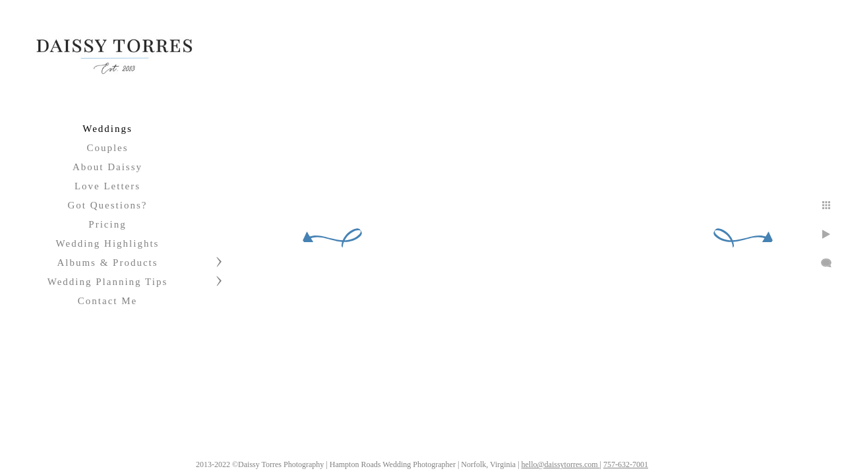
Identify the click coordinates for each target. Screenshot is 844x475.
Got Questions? (108, 205)
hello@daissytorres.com (576, 459)
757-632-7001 (640, 459)
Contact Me (107, 301)
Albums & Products (107, 262)
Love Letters (107, 186)
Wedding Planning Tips (107, 281)
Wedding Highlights (108, 243)
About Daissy (107, 167)
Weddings (107, 128)
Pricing (107, 224)
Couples (107, 147)
